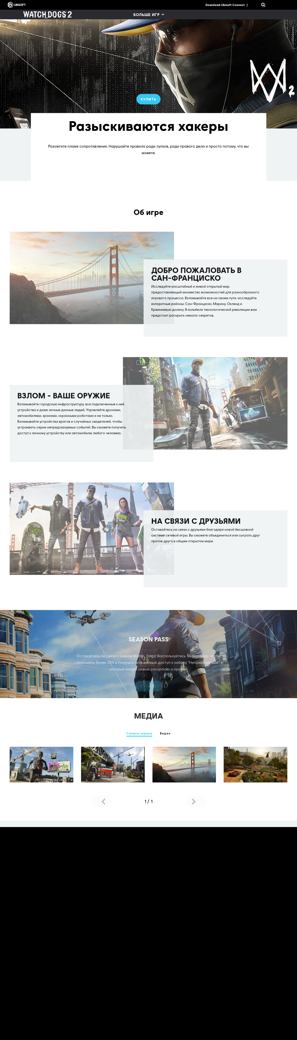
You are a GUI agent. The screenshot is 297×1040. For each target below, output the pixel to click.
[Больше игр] (148, 14)
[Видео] (165, 734)
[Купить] (148, 99)
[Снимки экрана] (139, 734)
